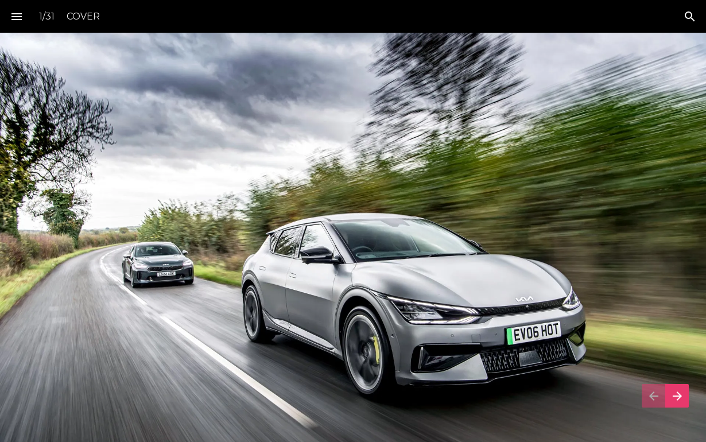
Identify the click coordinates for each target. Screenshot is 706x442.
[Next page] (677, 396)
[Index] (16, 16)
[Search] (689, 16)
